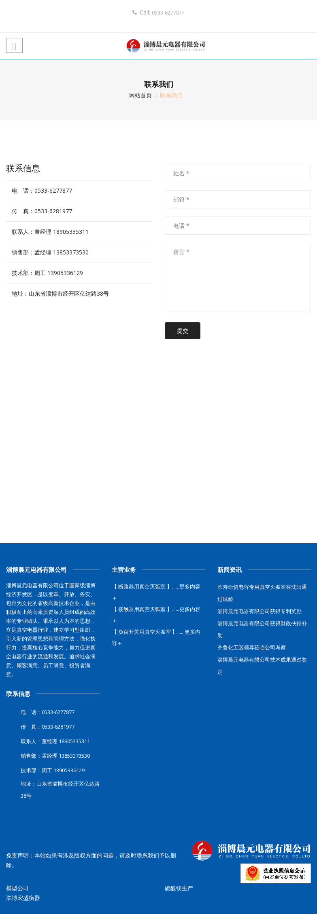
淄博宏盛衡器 (23, 897)
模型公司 (17, 888)
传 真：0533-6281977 (42, 211)
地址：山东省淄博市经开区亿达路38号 (60, 293)
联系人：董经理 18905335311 (50, 231)
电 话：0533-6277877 (42, 190)
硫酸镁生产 (179, 888)
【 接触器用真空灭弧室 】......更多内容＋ (156, 614)
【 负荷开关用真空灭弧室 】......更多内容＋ (156, 637)
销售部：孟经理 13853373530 (50, 252)
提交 (182, 330)
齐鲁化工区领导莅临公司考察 (251, 647)
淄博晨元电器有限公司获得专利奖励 (259, 611)
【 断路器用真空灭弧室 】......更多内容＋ (156, 592)
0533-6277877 (168, 12)
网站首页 (140, 95)
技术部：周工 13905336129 (47, 273)
